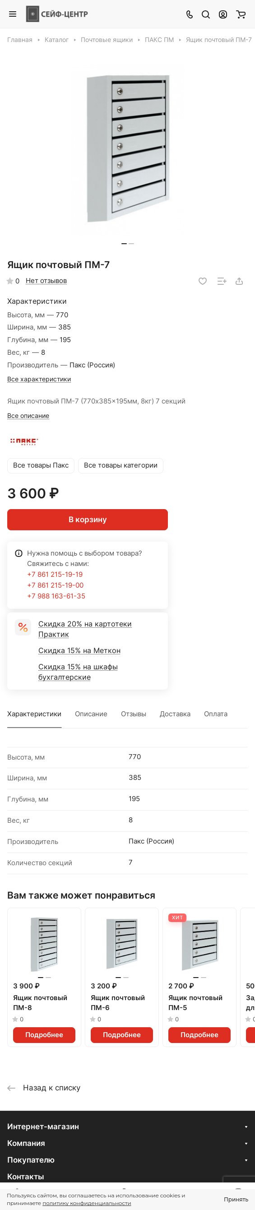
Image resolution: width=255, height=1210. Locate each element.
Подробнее (44, 1035)
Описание (91, 714)
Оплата (215, 714)
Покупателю (31, 1159)
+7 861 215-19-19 (55, 574)
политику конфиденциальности (86, 1203)
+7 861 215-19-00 (55, 585)
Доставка (175, 714)
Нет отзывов (46, 281)
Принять (236, 1199)
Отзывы (133, 714)
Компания (26, 1143)
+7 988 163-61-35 (56, 596)
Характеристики (34, 714)
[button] (124, 243)
